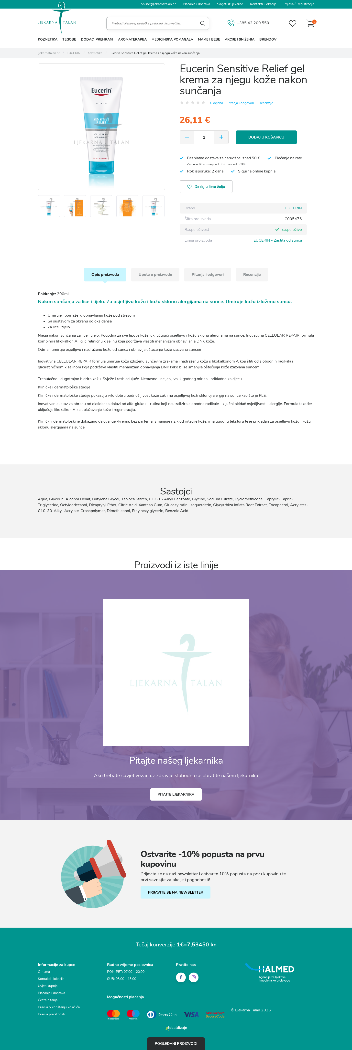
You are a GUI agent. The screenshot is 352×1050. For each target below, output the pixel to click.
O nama (44, 971)
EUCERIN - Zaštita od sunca (277, 240)
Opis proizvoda (105, 274)
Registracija (305, 4)
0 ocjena (216, 103)
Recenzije (266, 103)
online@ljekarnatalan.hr (158, 4)
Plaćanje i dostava (196, 4)
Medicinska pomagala (172, 39)
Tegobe (69, 39)
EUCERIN (293, 208)
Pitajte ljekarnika (176, 794)
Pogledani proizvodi (176, 1043)
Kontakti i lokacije (263, 4)
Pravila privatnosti (51, 1014)
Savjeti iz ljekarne (230, 4)
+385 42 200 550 (248, 23)
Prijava (289, 4)
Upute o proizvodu (155, 274)
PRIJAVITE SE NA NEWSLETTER (175, 892)
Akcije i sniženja (239, 39)
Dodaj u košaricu (266, 137)
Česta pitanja (47, 1000)
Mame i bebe (209, 39)
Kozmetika (47, 39)
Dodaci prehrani (97, 39)
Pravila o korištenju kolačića (59, 1007)
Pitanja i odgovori (241, 103)
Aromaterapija (132, 39)
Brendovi (268, 39)
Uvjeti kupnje (47, 986)
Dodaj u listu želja (206, 187)
